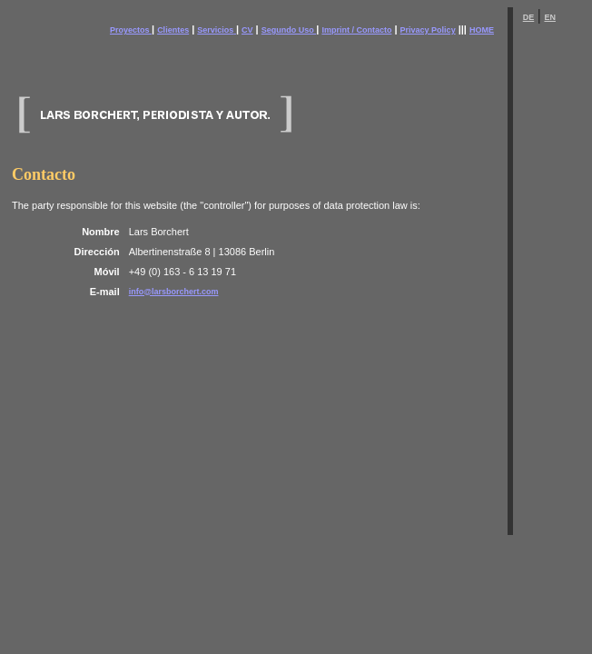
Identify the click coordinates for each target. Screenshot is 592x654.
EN (550, 17)
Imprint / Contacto (356, 30)
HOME (481, 30)
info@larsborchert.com (174, 291)
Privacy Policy (428, 30)
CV (247, 30)
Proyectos (131, 30)
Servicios (215, 30)
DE (529, 17)
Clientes (173, 30)
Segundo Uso (289, 30)
